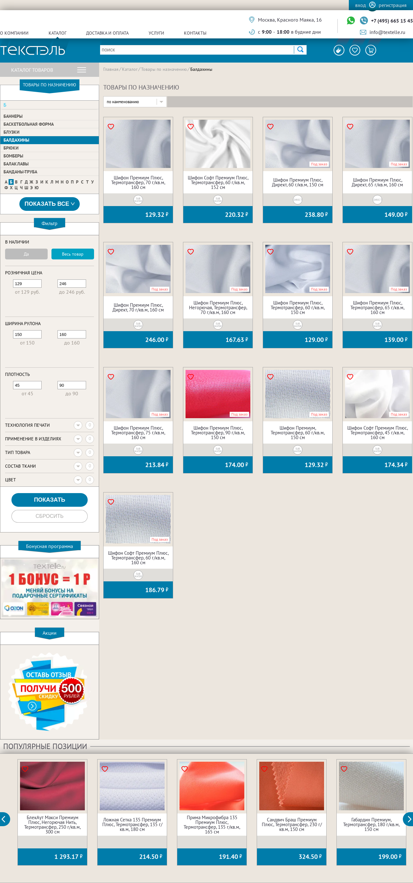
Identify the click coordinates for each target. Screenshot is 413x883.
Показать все (49, 204)
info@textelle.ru (387, 32)
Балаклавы (16, 164)
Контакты (195, 33)
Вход (360, 5)
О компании (14, 33)
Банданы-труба (20, 172)
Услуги (156, 33)
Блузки (11, 132)
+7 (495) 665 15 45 (392, 20)
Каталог (57, 33)
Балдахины (16, 140)
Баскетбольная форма (28, 124)
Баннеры (13, 116)
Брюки (10, 148)
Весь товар (73, 254)
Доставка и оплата (107, 33)
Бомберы (13, 156)
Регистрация (393, 5)
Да (26, 254)
